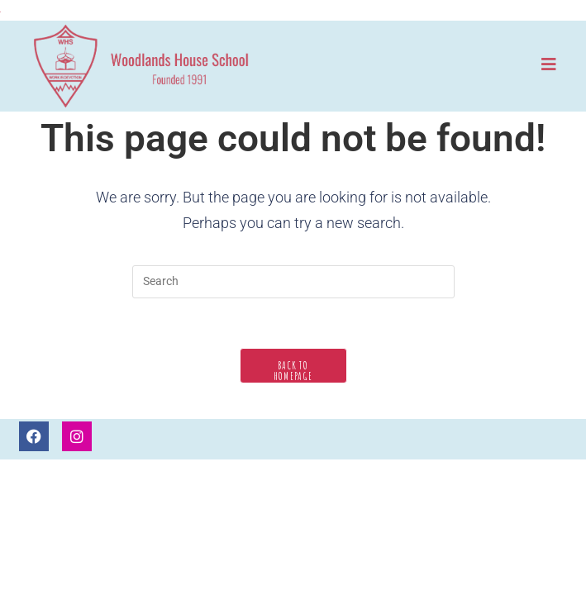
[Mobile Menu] (549, 64)
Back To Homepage (293, 371)
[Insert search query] (293, 281)
